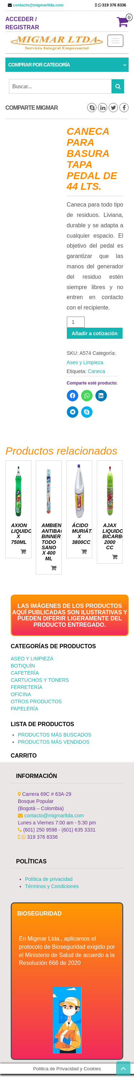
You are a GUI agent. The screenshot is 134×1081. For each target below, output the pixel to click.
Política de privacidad (49, 879)
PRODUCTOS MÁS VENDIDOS (53, 742)
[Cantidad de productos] (76, 322)
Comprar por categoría (39, 65)
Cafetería (25, 673)
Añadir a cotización (95, 333)
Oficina (21, 694)
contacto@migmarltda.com (38, 5)
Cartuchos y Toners (40, 680)
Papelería (24, 708)
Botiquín (23, 666)
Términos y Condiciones (52, 886)
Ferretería (27, 687)
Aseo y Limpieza (85, 362)
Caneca (96, 371)
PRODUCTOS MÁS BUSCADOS (54, 735)
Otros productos (36, 701)
